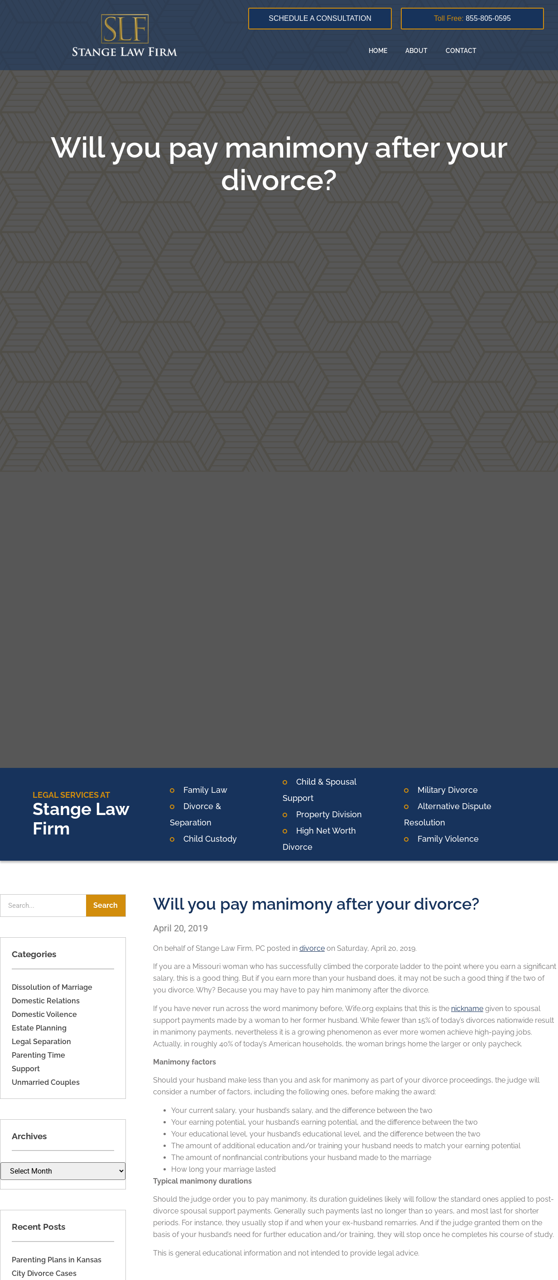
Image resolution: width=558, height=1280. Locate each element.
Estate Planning (39, 1028)
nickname (467, 1008)
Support (26, 1068)
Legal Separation (41, 1041)
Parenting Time (38, 1055)
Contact (461, 50)
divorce (312, 948)
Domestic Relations (46, 1001)
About (416, 50)
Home (378, 50)
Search (105, 905)
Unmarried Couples (46, 1082)
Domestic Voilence (44, 1014)
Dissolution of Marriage (52, 987)
